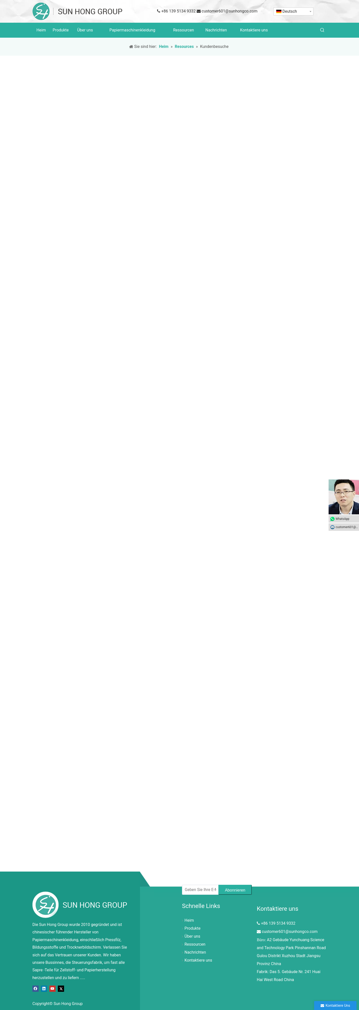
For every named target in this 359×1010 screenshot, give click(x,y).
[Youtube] (52, 988)
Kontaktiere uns (198, 960)
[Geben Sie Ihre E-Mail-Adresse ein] (199, 890)
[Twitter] (61, 988)
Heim (189, 920)
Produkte (192, 928)
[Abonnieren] (235, 890)
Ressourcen (194, 944)
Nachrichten (195, 952)
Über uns (192, 936)
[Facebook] (35, 988)
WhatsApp (342, 519)
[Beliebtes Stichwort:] (322, 30)
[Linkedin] (44, 988)
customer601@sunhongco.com (230, 11)
